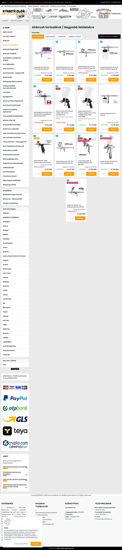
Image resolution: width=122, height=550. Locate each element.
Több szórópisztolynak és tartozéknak (15, 467)
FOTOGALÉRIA (71, 6)
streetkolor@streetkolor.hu (36, 2)
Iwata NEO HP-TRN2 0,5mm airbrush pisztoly (42, 161)
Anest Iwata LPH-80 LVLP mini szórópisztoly (109, 162)
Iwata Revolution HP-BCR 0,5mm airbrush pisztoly (109, 68)
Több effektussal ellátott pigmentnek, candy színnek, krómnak (15, 485)
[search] (79, 14)
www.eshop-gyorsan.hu (65, 548)
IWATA (27, 21)
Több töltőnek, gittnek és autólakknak (15, 479)
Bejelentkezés (106, 2)
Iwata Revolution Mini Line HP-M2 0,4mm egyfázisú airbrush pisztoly (43, 114)
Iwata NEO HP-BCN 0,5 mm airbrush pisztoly (41, 68)
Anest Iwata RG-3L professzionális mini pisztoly (85, 162)
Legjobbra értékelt (75, 36)
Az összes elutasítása (21, 544)
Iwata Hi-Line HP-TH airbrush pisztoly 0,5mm (75, 206)
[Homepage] (2, 6)
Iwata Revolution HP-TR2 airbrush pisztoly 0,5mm (64, 162)
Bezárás (36, 544)
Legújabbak (62, 36)
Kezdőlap (5, 21)
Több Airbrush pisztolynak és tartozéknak (12, 473)
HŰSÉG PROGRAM (33, 6)
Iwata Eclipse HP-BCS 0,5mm (107, 114)
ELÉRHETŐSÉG (44, 6)
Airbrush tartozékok (16, 21)
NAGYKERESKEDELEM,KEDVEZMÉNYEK (15, 6)
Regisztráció (117, 2)
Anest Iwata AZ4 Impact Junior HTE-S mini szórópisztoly (64, 113)
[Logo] (13, 13)
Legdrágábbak (50, 36)
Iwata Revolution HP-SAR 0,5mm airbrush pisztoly (64, 68)
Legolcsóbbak (38, 36)
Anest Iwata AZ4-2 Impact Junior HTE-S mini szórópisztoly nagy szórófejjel (87, 113)
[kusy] (37, 80)
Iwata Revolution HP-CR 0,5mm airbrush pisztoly (86, 67)
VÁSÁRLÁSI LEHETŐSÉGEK (58, 6)
